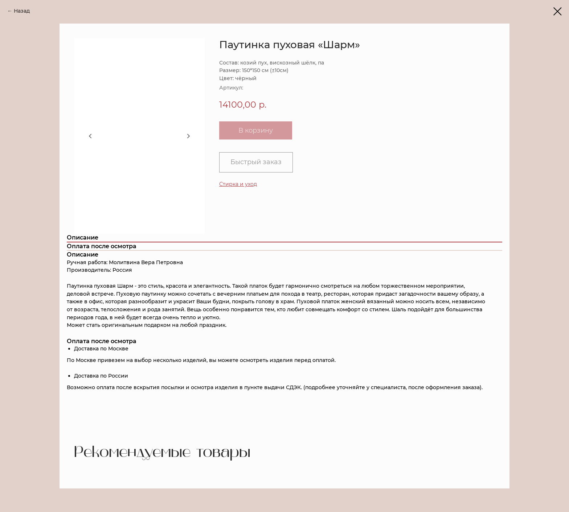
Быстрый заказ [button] (256, 162)
